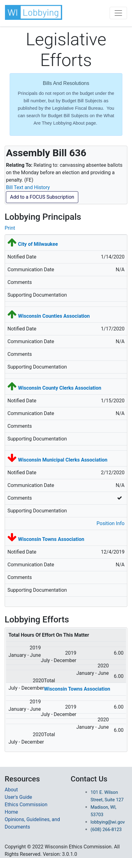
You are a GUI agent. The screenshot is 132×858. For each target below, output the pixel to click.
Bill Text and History (28, 187)
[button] (33, 12)
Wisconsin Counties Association (54, 316)
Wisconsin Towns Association (51, 539)
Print (10, 228)
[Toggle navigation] (118, 13)
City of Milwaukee (38, 244)
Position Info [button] (111, 523)
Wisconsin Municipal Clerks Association (62, 460)
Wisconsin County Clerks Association (59, 388)
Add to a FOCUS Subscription (42, 197)
